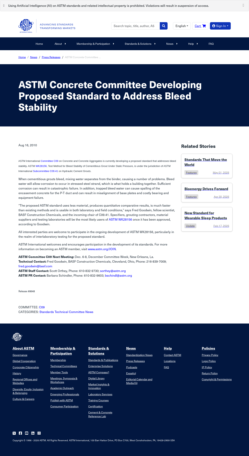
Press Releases (51, 57)
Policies (208, 348)
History (17, 373)
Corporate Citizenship (26, 367)
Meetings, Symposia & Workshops (63, 380)
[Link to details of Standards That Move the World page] (206, 166)
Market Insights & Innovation (98, 386)
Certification (95, 406)
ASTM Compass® (98, 372)
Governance (20, 355)
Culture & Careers (23, 399)
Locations (170, 361)
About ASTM (23, 348)
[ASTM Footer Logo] (17, 337)
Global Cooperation (24, 361)
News (171, 44)
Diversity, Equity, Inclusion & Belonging (28, 391)
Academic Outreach (62, 388)
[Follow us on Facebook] (20, 433)
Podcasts (131, 367)
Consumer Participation (64, 406)
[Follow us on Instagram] (39, 433)
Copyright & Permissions (217, 379)
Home (39, 44)
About (60, 44)
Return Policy (210, 373)
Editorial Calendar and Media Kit (139, 381)
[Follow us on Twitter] (14, 433)
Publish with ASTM (61, 400)
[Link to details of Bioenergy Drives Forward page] (206, 192)
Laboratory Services (100, 394)
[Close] (243, 4)
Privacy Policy (210, 355)
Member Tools (59, 372)
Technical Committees (63, 366)
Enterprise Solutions (100, 366)
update (190, 226)
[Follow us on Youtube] (26, 433)
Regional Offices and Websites (25, 381)
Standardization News (139, 355)
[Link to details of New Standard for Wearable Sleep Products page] (206, 219)
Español (131, 373)
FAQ (211, 44)
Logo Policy (209, 361)
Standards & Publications (103, 360)
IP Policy (207, 367)
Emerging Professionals (64, 394)
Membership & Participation (95, 44)
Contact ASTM (172, 355)
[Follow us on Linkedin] (32, 433)
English (181, 26)
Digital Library (96, 378)
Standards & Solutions (140, 44)
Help (192, 44)
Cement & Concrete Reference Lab (100, 414)
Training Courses (98, 400)
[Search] (135, 26)
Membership (58, 360)
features (191, 172)
